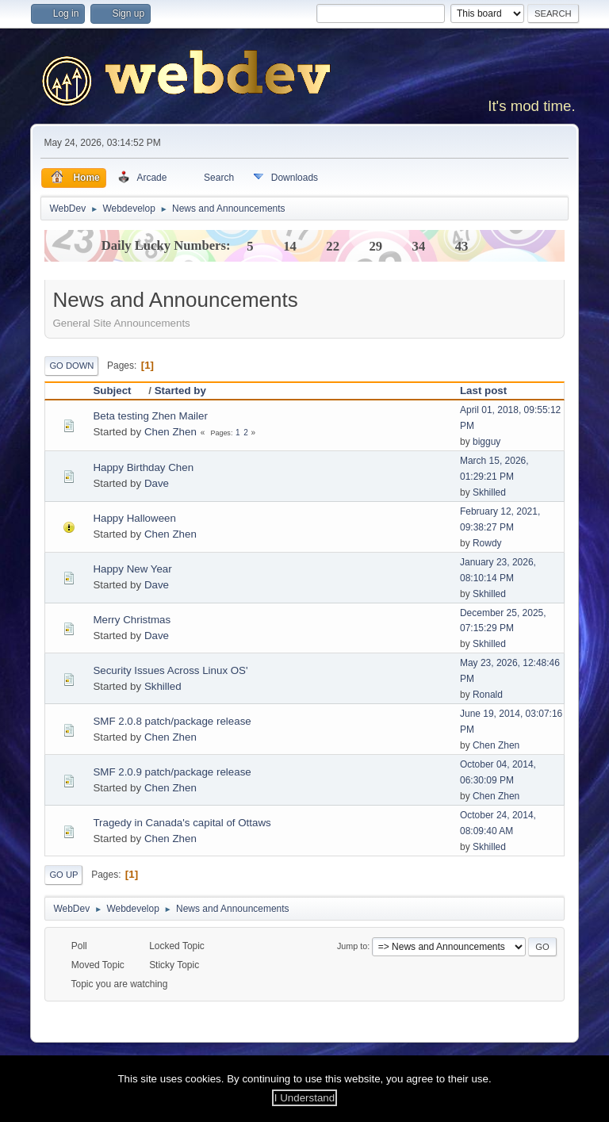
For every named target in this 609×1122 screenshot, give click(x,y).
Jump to (352, 946)
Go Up (63, 874)
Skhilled (489, 492)
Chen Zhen (170, 432)
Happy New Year (132, 569)
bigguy (486, 441)
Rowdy (487, 543)
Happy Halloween (134, 518)
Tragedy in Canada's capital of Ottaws (181, 823)
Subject (119, 390)
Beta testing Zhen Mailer (150, 416)
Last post (483, 390)
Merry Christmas (131, 620)
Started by (180, 390)
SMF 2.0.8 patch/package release (172, 721)
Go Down (71, 365)
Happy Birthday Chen (143, 467)
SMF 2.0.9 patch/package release (172, 772)
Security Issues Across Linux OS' (170, 670)
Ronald (488, 694)
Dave (156, 483)
